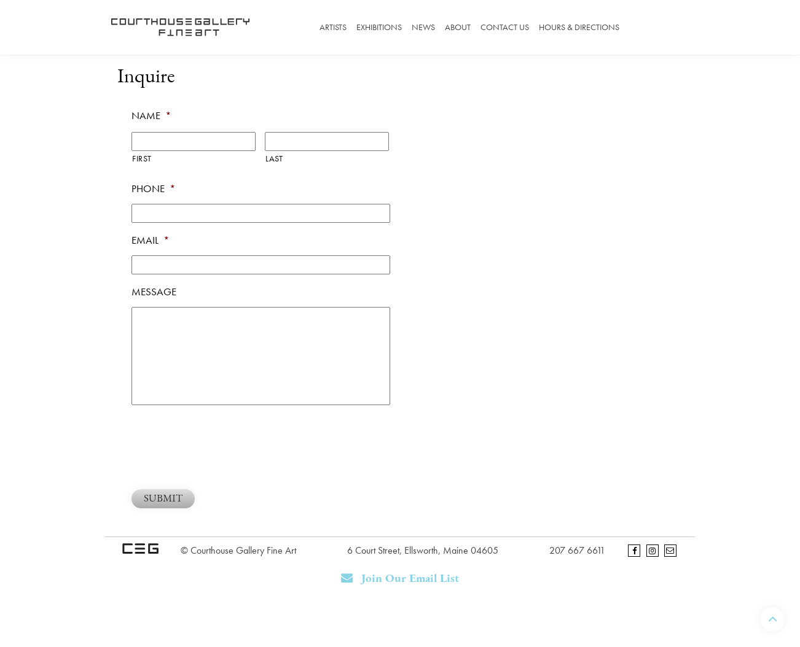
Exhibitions (379, 27)
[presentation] (224, 446)
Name (151, 115)
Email (150, 240)
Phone (153, 188)
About (458, 27)
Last (274, 158)
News (423, 27)
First (141, 158)
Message (153, 291)
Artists (333, 27)
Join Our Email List (400, 578)
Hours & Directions (579, 27)
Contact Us (504, 27)
